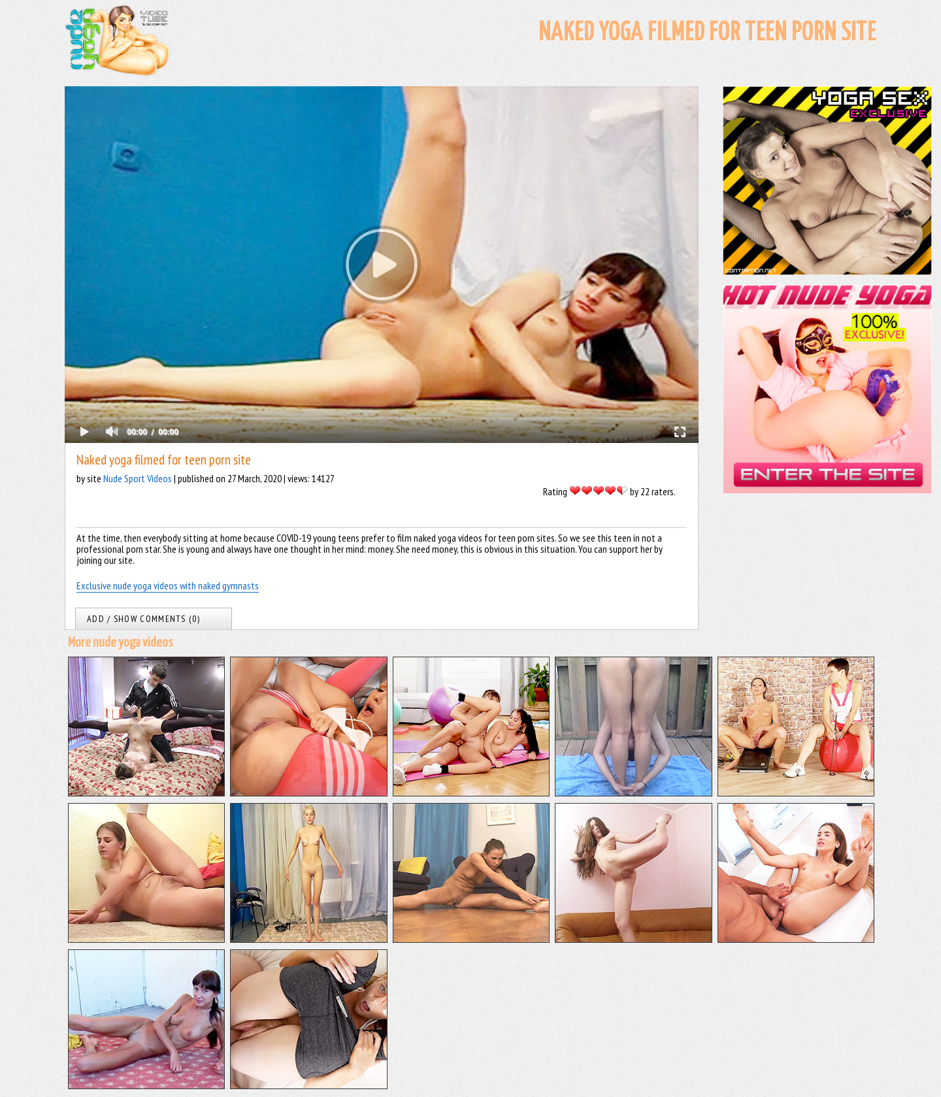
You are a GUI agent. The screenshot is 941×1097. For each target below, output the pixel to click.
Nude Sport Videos (137, 478)
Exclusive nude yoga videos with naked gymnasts (167, 585)
